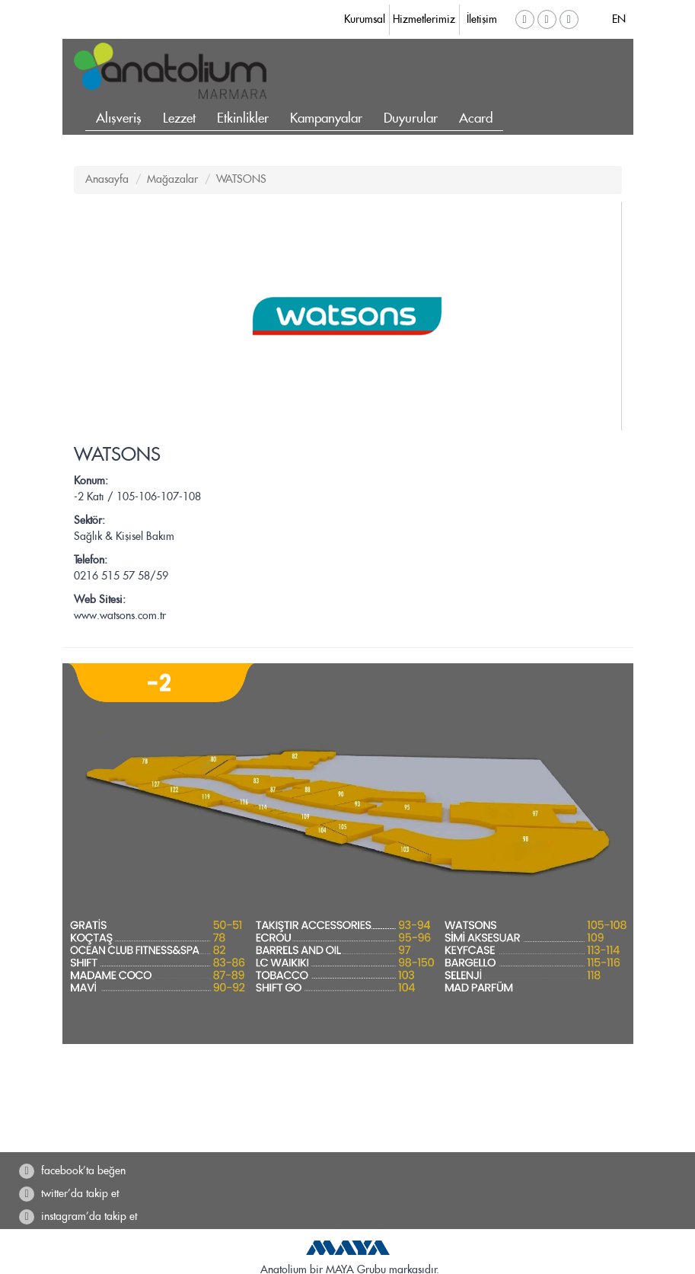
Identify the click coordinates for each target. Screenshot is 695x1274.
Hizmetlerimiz (424, 20)
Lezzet (179, 118)
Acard (476, 118)
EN (619, 20)
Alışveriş (119, 118)
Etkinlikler (243, 118)
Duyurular (411, 118)
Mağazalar (172, 180)
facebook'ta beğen (72, 1171)
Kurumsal (364, 20)
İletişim (482, 20)
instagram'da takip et (78, 1217)
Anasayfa (107, 180)
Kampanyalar (326, 118)
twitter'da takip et (69, 1194)
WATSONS (241, 180)
